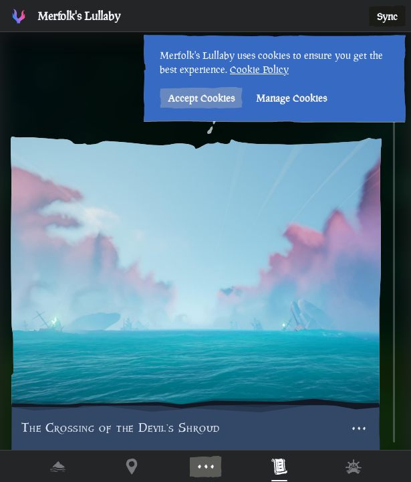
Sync (387, 16)
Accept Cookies (199, 98)
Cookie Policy (258, 69)
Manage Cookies (290, 98)
